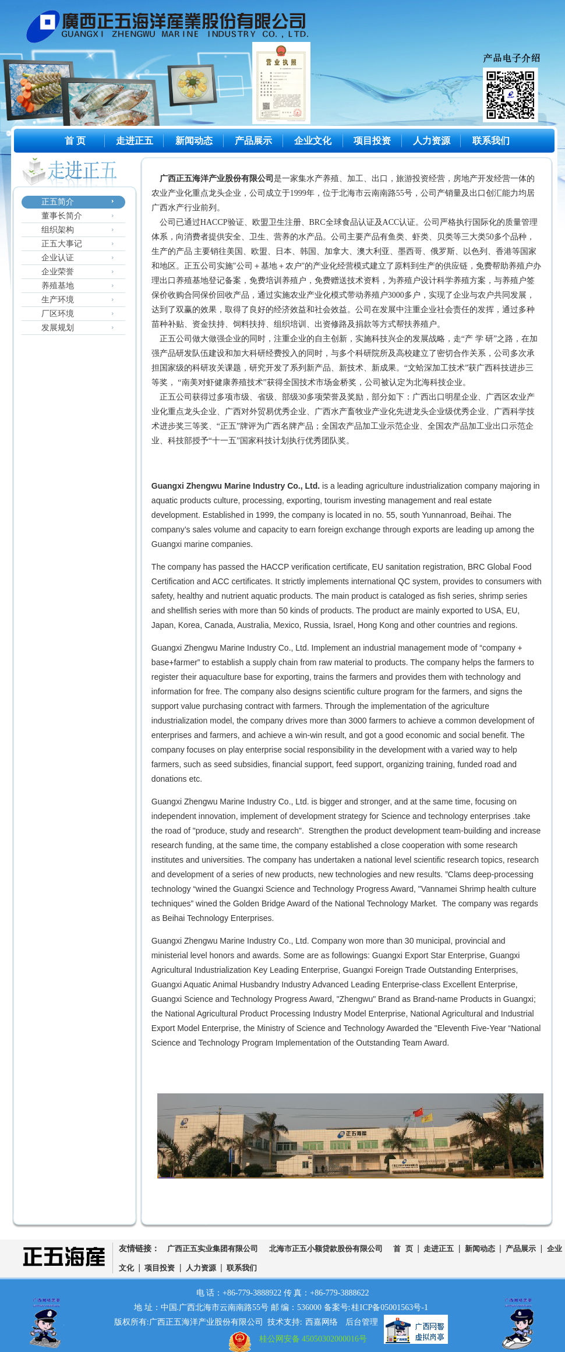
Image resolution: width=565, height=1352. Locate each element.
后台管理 (361, 1322)
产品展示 (253, 141)
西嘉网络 (321, 1322)
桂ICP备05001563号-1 (389, 1307)
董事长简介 (61, 215)
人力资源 (431, 141)
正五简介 (57, 201)
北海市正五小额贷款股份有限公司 (326, 1249)
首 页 (75, 141)
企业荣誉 (57, 271)
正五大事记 (61, 243)
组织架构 (57, 229)
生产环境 (57, 299)
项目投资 (372, 141)
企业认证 (57, 257)
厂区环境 (57, 313)
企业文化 (312, 141)
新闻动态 (194, 141)
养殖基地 (57, 285)
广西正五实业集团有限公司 (212, 1249)
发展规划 (57, 327)
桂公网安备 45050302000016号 (313, 1339)
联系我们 (491, 141)
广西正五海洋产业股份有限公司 (176, 29)
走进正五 (134, 141)
